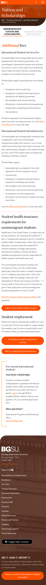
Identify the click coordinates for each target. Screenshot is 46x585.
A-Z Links (5, 484)
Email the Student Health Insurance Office (19, 297)
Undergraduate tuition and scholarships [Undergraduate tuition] (12, 31)
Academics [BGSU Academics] (6, 480)
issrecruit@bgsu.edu (14, 420)
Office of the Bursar (17, 206)
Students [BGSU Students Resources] (5, 524)
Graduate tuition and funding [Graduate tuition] (34, 33)
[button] (16, 2)
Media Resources (8, 515)
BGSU (3, 20)
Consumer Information (10, 493)
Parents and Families (9, 520)
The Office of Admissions (14, 20)
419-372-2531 (9, 464)
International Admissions (30, 20)
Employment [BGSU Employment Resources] (6, 497)
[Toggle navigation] (42, 2)
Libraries (5, 511)
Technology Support (9, 528)
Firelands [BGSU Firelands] (5, 506)
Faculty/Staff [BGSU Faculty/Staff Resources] (7, 502)
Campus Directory (9, 488)
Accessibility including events (13, 475)
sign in (15, 393)
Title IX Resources (8, 533)
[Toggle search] (36, 2)
